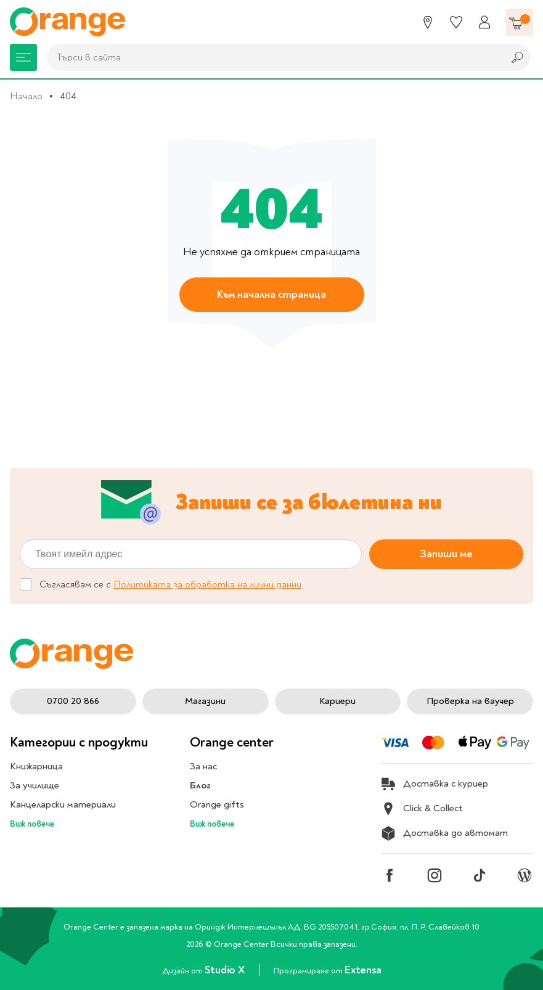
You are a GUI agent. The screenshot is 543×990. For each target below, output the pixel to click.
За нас (203, 766)
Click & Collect (422, 808)
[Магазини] (428, 22)
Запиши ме (446, 554)
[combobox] (272, 57)
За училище (34, 785)
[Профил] (484, 22)
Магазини (205, 701)
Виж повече (32, 824)
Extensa (363, 970)
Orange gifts (217, 804)
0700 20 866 (73, 701)
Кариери (337, 701)
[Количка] (519, 22)
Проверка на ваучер (470, 701)
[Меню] (23, 57)
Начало (26, 96)
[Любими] (456, 22)
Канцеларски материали (63, 804)
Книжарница (36, 766)
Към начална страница (271, 294)
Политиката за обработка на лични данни (207, 584)
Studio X (226, 970)
